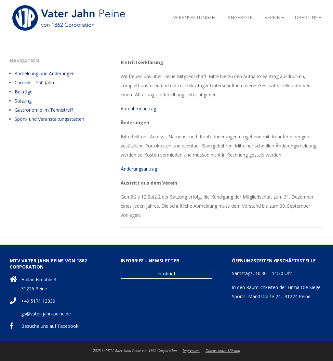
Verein (272, 17)
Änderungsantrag (139, 169)
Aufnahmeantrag (138, 108)
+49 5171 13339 (38, 301)
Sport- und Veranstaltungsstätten (49, 119)
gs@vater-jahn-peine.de (46, 314)
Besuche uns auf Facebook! (50, 326)
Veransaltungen (194, 17)
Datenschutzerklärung (223, 350)
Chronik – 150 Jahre (35, 82)
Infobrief (166, 274)
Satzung (23, 101)
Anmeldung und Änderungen (44, 73)
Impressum (191, 350)
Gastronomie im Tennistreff (44, 110)
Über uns (306, 17)
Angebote (240, 17)
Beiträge (24, 92)
